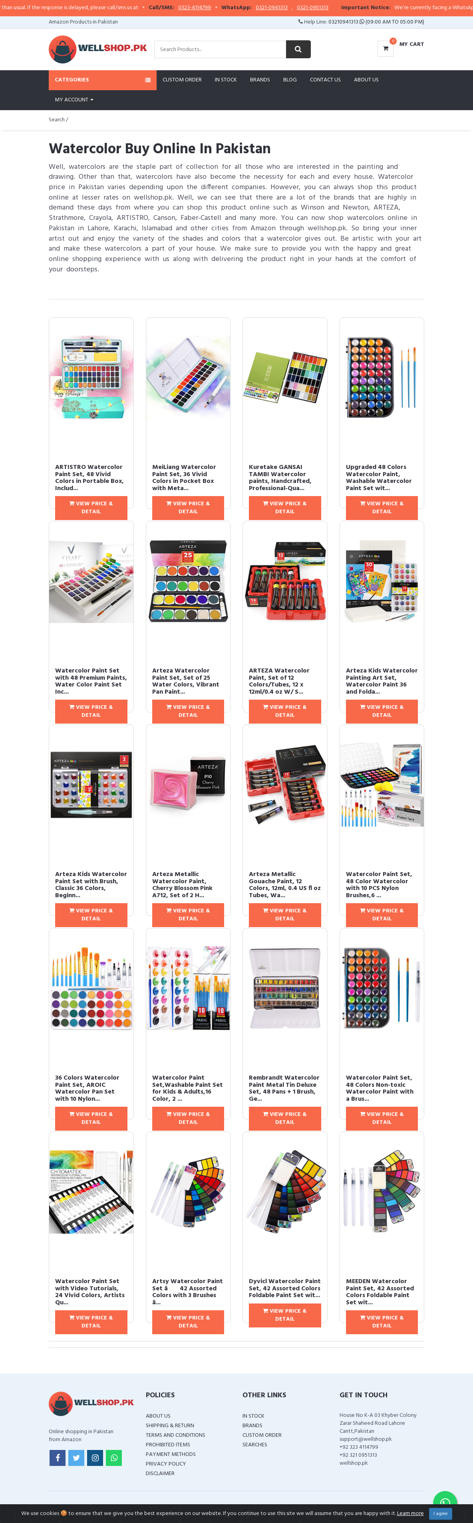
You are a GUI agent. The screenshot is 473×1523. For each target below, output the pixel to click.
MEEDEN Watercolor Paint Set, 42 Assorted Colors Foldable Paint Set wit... (380, 1292)
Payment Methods (171, 1454)
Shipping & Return (170, 1425)
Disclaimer (160, 1473)
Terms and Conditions (175, 1435)
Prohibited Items (168, 1445)
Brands (260, 80)
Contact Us (325, 80)
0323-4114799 (216, 8)
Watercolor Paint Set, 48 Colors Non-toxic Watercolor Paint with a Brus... (379, 1088)
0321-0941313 (293, 8)
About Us (366, 80)
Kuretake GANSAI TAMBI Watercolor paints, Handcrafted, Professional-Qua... (280, 478)
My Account (74, 100)
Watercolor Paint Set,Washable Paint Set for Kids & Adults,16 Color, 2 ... (187, 1088)
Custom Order (182, 80)
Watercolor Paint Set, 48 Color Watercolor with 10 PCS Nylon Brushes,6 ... (379, 885)
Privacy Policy (166, 1464)
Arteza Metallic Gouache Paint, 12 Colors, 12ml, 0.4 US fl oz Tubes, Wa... (285, 885)
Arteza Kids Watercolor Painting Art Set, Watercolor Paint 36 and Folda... (382, 681)
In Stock (226, 80)
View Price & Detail (91, 507)
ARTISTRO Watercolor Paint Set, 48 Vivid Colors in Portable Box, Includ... (89, 478)
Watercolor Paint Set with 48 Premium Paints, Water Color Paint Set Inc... (91, 681)
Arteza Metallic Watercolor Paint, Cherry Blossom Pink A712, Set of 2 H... (182, 885)
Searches (254, 1445)
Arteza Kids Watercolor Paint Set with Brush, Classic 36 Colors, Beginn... (91, 885)
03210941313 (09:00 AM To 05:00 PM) (376, 22)
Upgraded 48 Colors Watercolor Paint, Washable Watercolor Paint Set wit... (379, 478)
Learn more (410, 1513)
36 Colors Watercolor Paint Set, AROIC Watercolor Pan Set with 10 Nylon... (87, 1088)
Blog (290, 80)
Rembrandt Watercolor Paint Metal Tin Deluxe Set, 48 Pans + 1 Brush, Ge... (284, 1088)
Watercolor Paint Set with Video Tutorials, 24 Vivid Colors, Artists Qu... (90, 1292)
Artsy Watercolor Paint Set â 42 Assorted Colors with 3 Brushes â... (187, 1292)
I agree (440, 1514)
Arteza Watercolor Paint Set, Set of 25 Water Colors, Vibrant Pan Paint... (185, 681)
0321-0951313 (334, 8)
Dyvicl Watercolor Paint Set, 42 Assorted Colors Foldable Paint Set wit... (285, 1288)
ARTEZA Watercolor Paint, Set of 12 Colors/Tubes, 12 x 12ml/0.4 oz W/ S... (279, 681)
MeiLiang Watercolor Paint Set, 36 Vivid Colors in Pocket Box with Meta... (184, 478)
